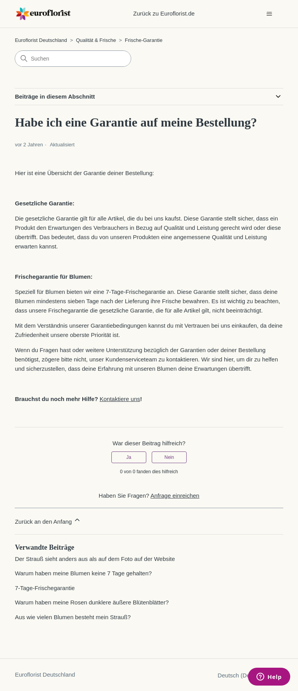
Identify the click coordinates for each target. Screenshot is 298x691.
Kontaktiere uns (120, 399)
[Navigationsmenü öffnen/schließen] (269, 14)
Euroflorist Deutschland (41, 40)
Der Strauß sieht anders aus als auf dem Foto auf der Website (95, 559)
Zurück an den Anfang (48, 520)
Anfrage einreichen (175, 495)
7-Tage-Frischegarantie (44, 588)
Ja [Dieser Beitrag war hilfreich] (129, 457)
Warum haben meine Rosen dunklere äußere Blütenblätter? (91, 602)
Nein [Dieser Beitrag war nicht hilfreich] (169, 457)
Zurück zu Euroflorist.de (163, 13)
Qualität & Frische (96, 40)
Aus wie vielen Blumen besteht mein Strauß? (72, 617)
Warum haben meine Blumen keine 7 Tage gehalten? (83, 573)
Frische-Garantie (144, 40)
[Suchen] (73, 58)
